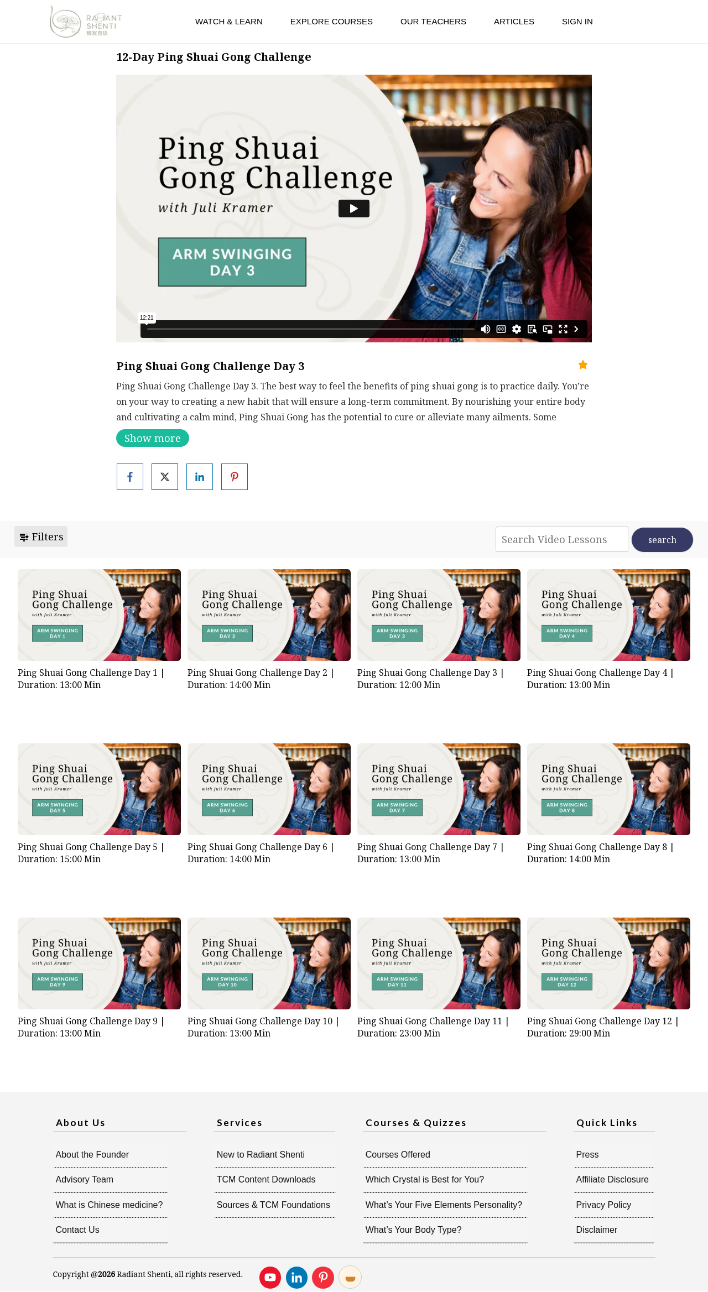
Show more (152, 438)
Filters (41, 536)
